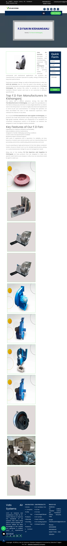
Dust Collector (39, 519)
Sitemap (28, 519)
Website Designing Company (36, 544)
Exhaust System (40, 524)
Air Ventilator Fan (40, 507)
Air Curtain (38, 517)
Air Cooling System (41, 522)
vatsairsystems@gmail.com (57, 522)
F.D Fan (37, 512)
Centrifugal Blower (41, 514)
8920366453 (46, 2)
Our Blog (28, 522)
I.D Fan (37, 509)
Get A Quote (56, 13)
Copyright (9, 542)
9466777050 (47, 4)
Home (26, 33)
